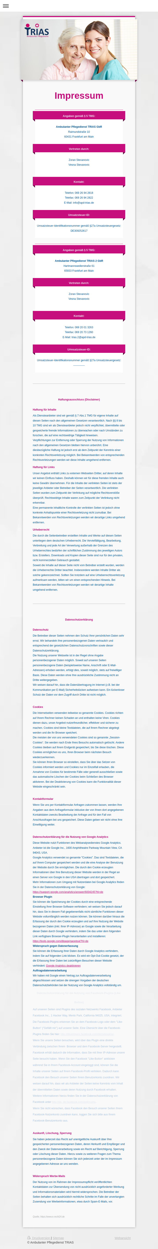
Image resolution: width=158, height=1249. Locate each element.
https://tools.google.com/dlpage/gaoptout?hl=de (60, 941)
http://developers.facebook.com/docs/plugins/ (87, 1034)
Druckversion (39, 1238)
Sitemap (58, 1238)
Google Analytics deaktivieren (63, 965)
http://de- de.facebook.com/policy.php (74, 1102)
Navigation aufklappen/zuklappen (79, 6)
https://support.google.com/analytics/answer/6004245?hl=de (68, 892)
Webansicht (123, 1238)
